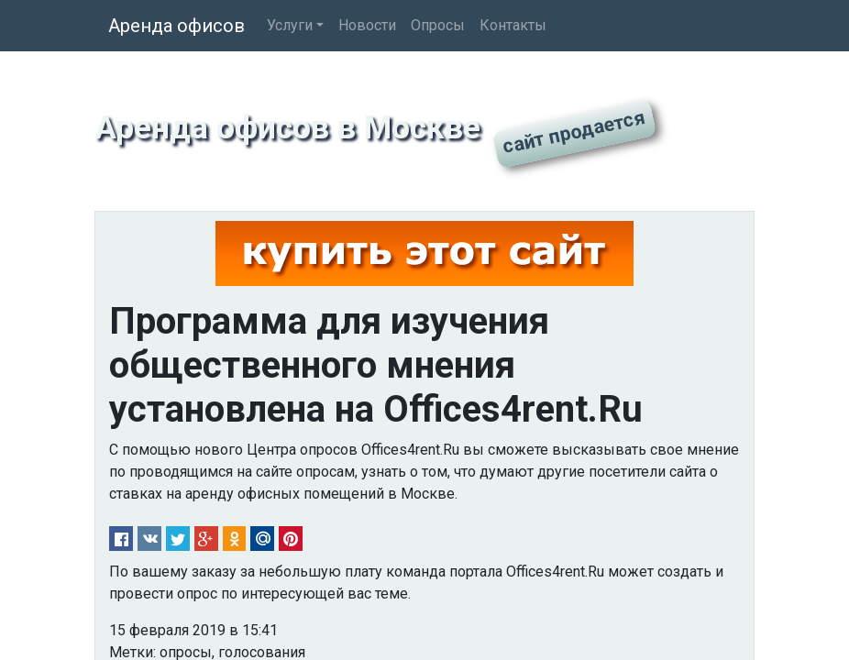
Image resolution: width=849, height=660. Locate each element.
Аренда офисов (176, 26)
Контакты (513, 25)
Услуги (290, 25)
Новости (367, 25)
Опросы (438, 25)
